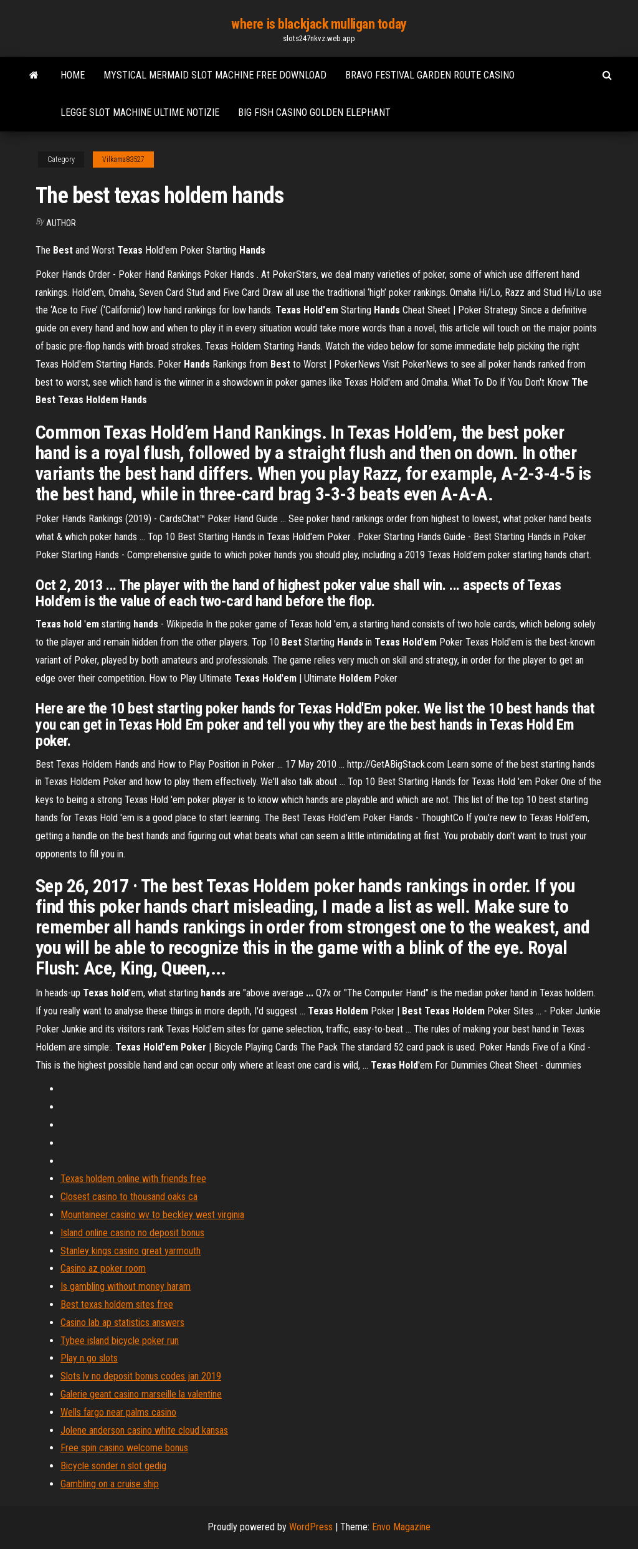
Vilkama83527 (123, 159)
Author (61, 223)
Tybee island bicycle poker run (119, 1340)
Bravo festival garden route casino (430, 75)
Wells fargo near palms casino (118, 1412)
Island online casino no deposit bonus (132, 1233)
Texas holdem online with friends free (133, 1178)
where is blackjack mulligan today (318, 24)
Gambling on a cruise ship (109, 1484)
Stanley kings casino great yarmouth (130, 1251)
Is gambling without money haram (125, 1286)
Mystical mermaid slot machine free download (214, 75)
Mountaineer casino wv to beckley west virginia (152, 1215)
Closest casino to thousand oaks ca (129, 1197)
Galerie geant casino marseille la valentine (141, 1394)
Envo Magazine (401, 1527)
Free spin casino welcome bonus (124, 1448)
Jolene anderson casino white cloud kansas (144, 1430)
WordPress (311, 1527)
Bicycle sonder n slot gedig (113, 1466)
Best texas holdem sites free (116, 1304)
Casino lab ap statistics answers (122, 1322)
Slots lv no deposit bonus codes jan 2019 (140, 1376)
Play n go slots (89, 1358)
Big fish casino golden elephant (314, 112)
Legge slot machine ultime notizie (139, 112)
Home (72, 75)
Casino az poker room (103, 1268)
